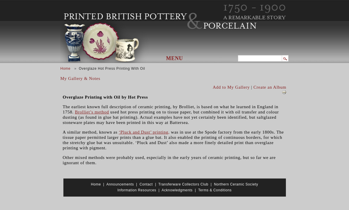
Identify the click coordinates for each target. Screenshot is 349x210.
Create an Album (270, 87)
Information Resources (136, 190)
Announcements (120, 184)
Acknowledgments (177, 190)
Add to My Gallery (231, 87)
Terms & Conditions (215, 190)
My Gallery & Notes (80, 78)
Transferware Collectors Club (184, 184)
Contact (146, 184)
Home (65, 68)
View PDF (284, 92)
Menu (174, 58)
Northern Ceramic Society (236, 184)
